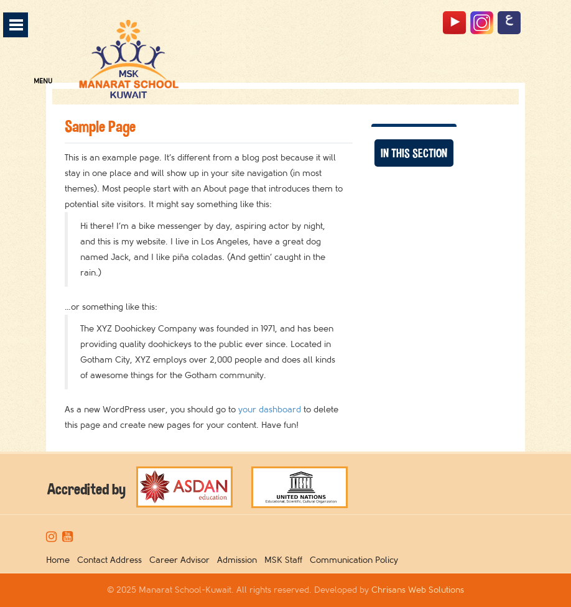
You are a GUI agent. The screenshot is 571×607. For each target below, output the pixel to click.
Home (60, 560)
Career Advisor (182, 560)
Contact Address (112, 560)
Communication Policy (356, 560)
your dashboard (269, 409)
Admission (239, 560)
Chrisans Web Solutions (417, 590)
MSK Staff (285, 560)
